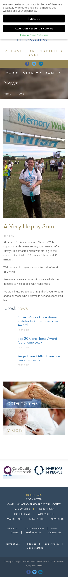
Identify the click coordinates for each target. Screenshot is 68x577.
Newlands (57, 519)
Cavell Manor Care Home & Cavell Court (34, 504)
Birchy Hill (36, 519)
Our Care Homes (34, 528)
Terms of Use (13, 544)
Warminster (34, 499)
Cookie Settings (35, 548)
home (7, 93)
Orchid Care (22, 514)
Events (14, 532)
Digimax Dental (35, 566)
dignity (32, 73)
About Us (12, 528)
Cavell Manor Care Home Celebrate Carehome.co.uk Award (38, 321)
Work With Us (33, 532)
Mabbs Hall (14, 519)
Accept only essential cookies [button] (34, 27)
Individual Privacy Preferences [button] (34, 33)
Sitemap (31, 544)
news (20, 93)
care (12, 73)
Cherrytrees (45, 509)
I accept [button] (34, 17)
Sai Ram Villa (22, 509)
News (54, 528)
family (53, 73)
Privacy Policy (51, 544)
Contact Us (54, 532)
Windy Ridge (46, 514)
